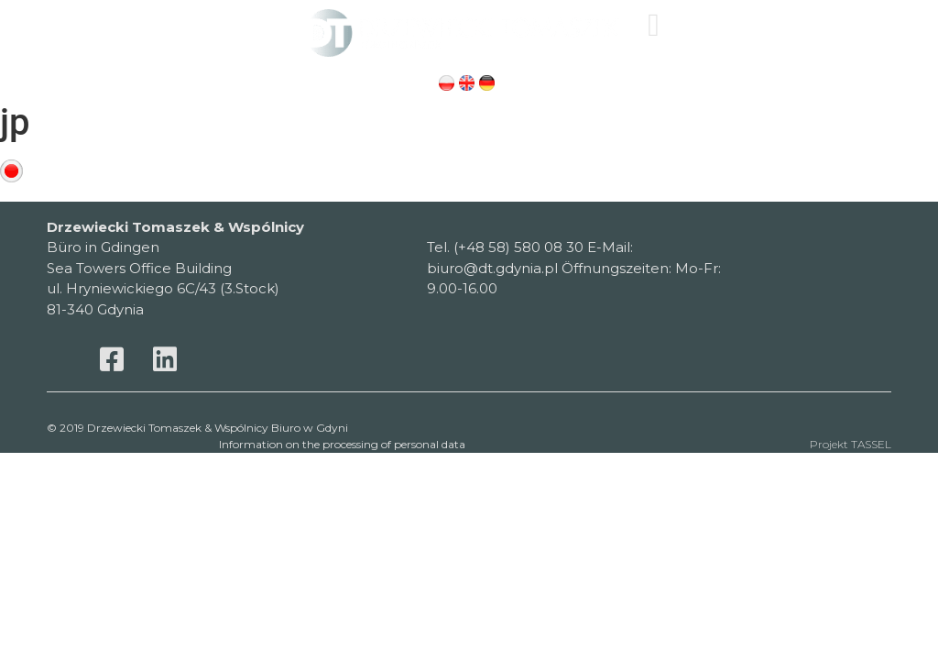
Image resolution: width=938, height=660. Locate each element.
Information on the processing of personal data (342, 444)
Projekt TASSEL (850, 444)
